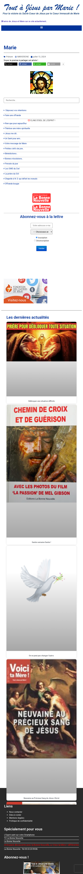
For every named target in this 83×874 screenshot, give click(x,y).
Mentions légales (16, 818)
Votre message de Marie (16, 143)
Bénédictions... (11, 153)
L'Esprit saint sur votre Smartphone (19, 835)
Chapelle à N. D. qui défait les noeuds (21, 179)
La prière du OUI (12, 174)
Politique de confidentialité (20, 821)
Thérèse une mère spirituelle (17, 128)
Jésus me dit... (11, 133)
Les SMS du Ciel (12, 168)
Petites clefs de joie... (14, 148)
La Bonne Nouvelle (12, 841)
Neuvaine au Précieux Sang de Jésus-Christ (41, 798)
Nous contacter (15, 812)
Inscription (42, 238)
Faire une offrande (13, 115)
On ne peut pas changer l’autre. (41, 656)
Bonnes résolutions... (14, 158)
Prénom (9, 57)
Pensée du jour (11, 163)
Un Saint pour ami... (13, 138)
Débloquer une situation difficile (41, 401)
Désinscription (42, 241)
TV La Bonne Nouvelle (13, 838)
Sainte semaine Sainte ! (41, 542)
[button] (41, 27)
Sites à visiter (15, 815)
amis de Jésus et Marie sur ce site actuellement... (24, 21)
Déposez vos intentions (15, 110)
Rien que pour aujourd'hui (16, 123)
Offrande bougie (12, 183)
